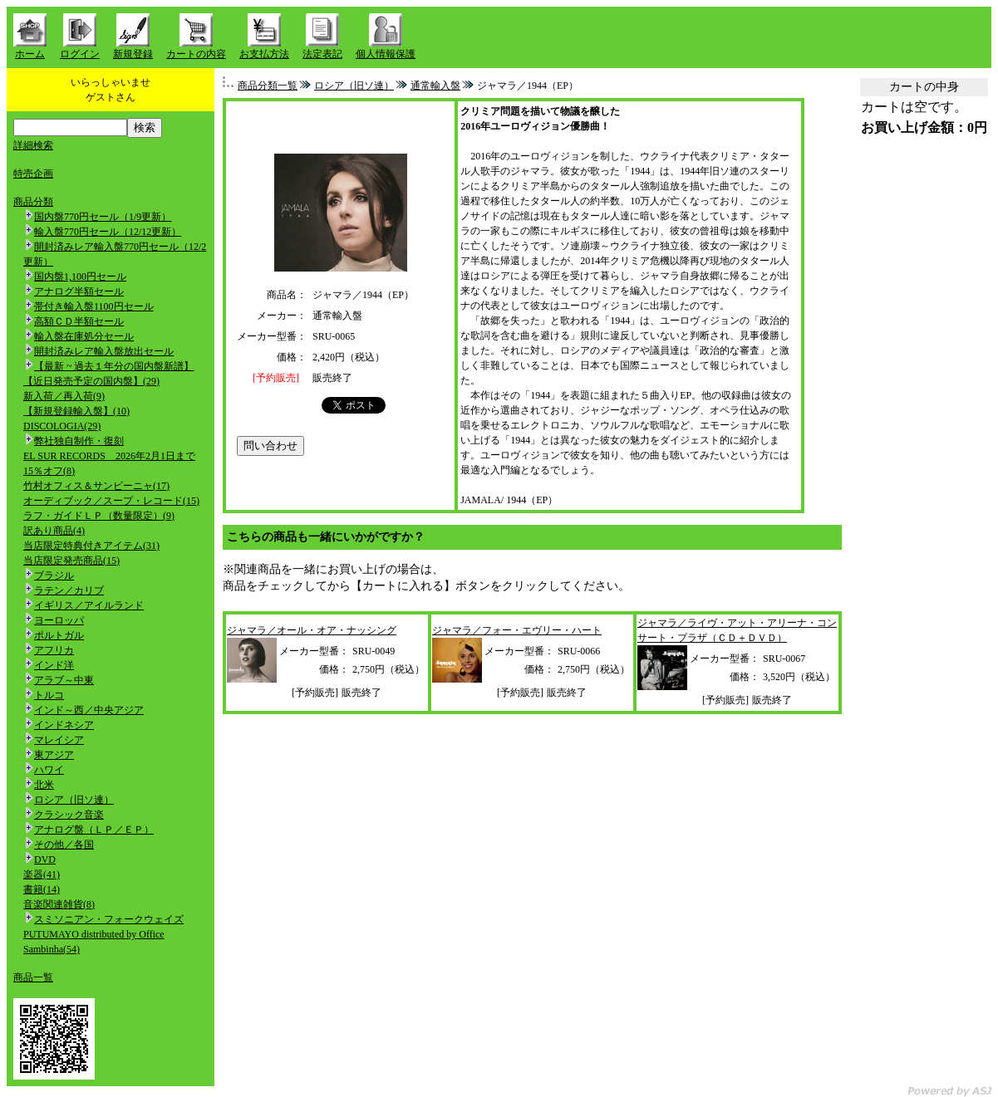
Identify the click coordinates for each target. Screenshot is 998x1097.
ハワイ (49, 770)
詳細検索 (33, 145)
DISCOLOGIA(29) (62, 426)
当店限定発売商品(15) (71, 560)
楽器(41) (41, 874)
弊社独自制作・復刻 (79, 441)
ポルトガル (59, 635)
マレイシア (59, 740)
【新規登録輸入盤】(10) (76, 411)
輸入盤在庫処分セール (84, 336)
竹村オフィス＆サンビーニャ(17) (96, 486)
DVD (45, 859)
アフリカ (54, 650)
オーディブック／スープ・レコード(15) (111, 501)
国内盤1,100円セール (80, 276)
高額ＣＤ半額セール (79, 321)
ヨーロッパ (59, 620)
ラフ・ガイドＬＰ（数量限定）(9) (99, 516)
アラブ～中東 (64, 680)
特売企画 (33, 173)
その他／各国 (64, 844)
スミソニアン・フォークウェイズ (109, 919)
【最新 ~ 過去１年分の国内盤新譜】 (114, 366)
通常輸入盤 (435, 85)
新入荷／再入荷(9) (64, 396)
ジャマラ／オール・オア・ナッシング (311, 630)
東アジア (54, 755)
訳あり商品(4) (54, 530)
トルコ (49, 695)
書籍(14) (41, 889)
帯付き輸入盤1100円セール (94, 306)
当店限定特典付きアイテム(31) (91, 545)
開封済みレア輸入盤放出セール (104, 351)
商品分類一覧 (267, 85)
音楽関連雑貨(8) (59, 904)
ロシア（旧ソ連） (74, 800)
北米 (44, 785)
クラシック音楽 (69, 814)
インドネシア (64, 725)
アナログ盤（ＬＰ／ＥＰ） (94, 829)
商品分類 (33, 202)
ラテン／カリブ (69, 590)
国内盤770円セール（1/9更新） (102, 217)
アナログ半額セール (79, 291)
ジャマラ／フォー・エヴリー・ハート (517, 630)
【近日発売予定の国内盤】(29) (91, 381)
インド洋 (54, 665)
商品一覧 (33, 977)
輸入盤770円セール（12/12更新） (107, 232)
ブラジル (54, 575)
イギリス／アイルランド (89, 605)
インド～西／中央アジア (89, 710)
